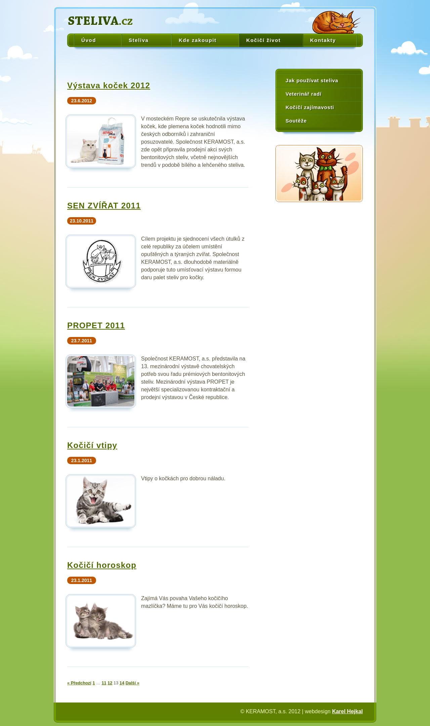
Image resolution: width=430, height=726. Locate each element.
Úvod (88, 40)
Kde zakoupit (198, 40)
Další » (132, 682)
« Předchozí (79, 682)
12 (110, 682)
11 (103, 682)
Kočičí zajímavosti (310, 107)
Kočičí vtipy (92, 445)
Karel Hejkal (347, 711)
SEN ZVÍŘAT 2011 (104, 205)
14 (122, 682)
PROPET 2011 (96, 325)
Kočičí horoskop (101, 565)
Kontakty (323, 40)
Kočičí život (263, 40)
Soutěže (296, 121)
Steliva (139, 40)
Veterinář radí (303, 94)
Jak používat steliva (312, 80)
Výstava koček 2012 (108, 85)
